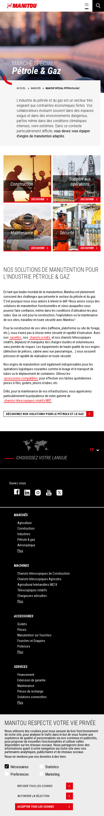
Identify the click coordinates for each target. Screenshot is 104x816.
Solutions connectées (32, 697)
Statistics (52, 767)
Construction (26, 528)
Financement (25, 675)
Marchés (21, 515)
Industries (23, 534)
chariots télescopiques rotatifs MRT (27, 400)
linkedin (25, 491)
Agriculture (24, 523)
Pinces (21, 629)
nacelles (15, 337)
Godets (22, 624)
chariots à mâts (40, 337)
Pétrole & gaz (26, 539)
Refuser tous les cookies (45, 786)
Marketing (52, 774)
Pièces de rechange (30, 691)
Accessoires (23, 616)
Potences (23, 646)
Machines (21, 565)
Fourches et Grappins (31, 641)
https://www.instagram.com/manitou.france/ (35, 491)
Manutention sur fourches (34, 635)
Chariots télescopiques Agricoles (39, 579)
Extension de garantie (31, 680)
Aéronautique (26, 545)
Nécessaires (19, 767)
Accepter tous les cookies (45, 806)
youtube (46, 491)
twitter (57, 491)
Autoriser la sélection (45, 796)
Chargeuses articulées (32, 596)
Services (20, 667)
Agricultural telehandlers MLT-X (37, 584)
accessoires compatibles (21, 378)
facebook (14, 492)
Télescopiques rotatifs (32, 590)
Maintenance (25, 686)
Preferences (19, 774)
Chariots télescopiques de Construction (43, 573)
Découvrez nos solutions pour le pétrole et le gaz (49, 414)
